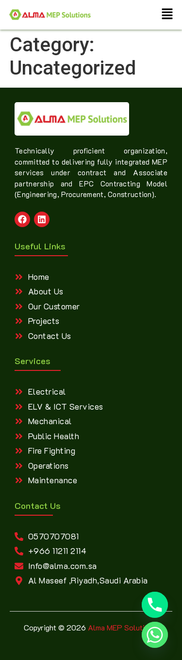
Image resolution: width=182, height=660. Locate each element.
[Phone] (155, 605)
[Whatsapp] (155, 635)
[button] (167, 14)
